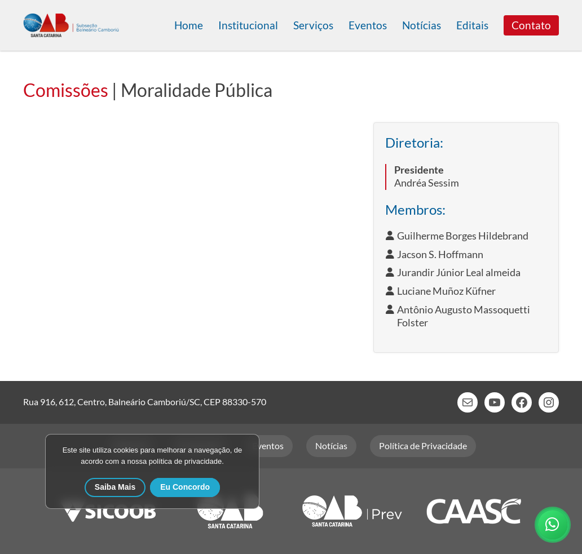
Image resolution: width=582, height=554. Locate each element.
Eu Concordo (185, 486)
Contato (531, 25)
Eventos (368, 25)
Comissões (65, 90)
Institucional (248, 25)
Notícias (421, 25)
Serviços (313, 25)
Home (188, 25)
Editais (472, 25)
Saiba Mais (115, 486)
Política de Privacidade (423, 445)
